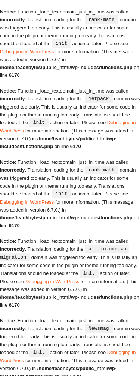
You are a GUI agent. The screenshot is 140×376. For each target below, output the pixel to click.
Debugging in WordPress (27, 51)
